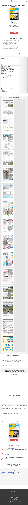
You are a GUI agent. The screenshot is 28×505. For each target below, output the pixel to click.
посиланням (2, 404)
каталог (14, 453)
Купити (14, 32)
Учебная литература (10, 3)
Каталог (5, 3)
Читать (14, 13)
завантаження (7, 454)
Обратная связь (14, 491)
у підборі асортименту (13, 448)
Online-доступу (22, 453)
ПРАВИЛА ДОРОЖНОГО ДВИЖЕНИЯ (18, 3)
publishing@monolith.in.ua (23, 449)
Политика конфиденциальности (16, 501)
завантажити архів (11, 472)
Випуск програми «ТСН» (23, 415)
